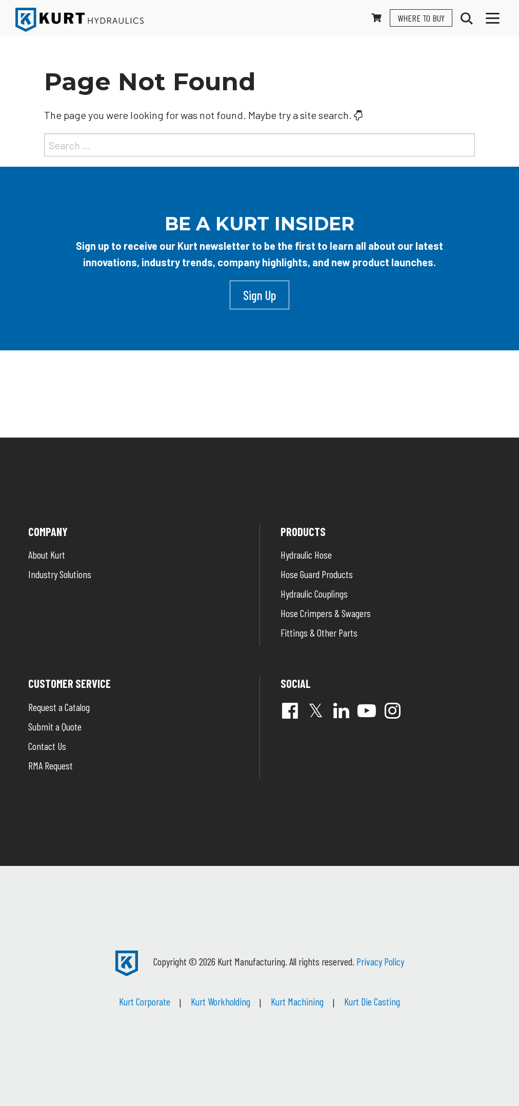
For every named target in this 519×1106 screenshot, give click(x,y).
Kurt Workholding (220, 1001)
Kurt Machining (297, 1001)
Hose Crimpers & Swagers (326, 613)
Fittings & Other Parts (319, 632)
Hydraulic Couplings (314, 593)
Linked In (341, 710)
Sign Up (259, 295)
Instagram (392, 710)
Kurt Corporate (144, 1001)
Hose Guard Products (317, 574)
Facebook (290, 710)
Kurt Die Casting (372, 1001)
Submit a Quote (55, 726)
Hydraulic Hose (306, 554)
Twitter (315, 710)
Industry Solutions (59, 574)
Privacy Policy (380, 961)
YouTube (366, 710)
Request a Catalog (59, 707)
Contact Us (47, 746)
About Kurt (46, 554)
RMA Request (50, 765)
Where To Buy (421, 18)
